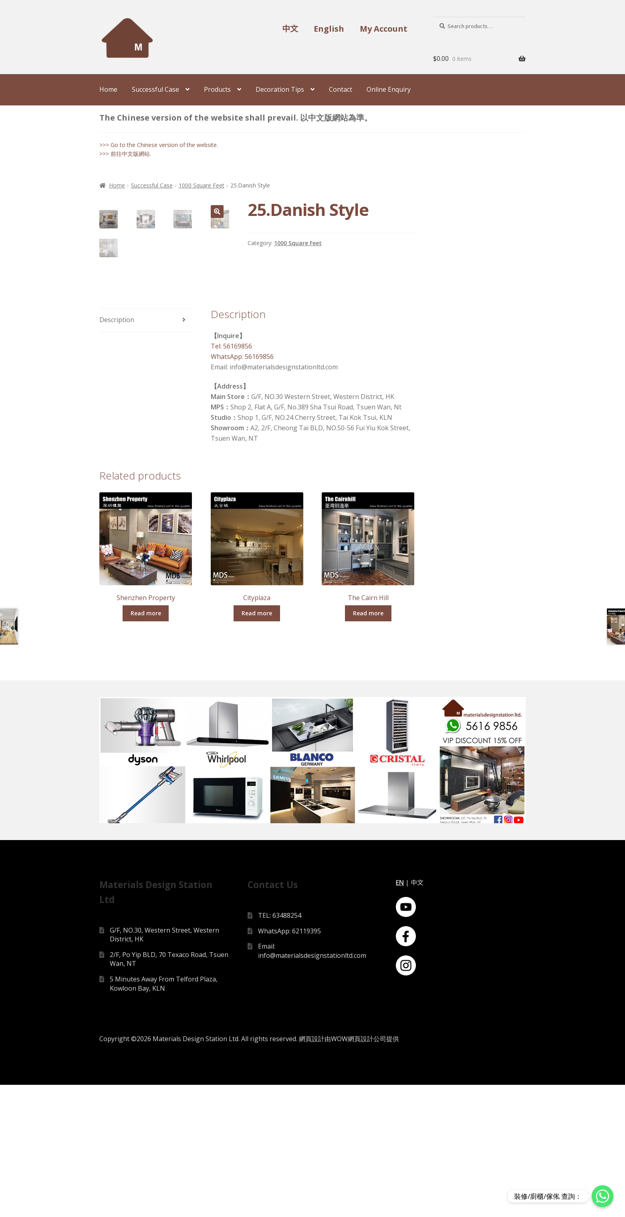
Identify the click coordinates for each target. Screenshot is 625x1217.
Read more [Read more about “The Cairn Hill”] (368, 743)
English (329, 28)
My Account (383, 28)
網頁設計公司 (367, 1171)
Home (108, 89)
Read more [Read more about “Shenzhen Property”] (146, 743)
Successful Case (155, 89)
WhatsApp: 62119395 (289, 1063)
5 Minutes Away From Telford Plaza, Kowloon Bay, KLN (164, 1116)
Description (116, 449)
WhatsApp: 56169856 (242, 486)
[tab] (145, 450)
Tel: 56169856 (231, 475)
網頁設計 (312, 1171)
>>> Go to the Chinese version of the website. (158, 145)
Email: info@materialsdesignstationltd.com (312, 1083)
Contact (340, 89)
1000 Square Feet (201, 185)
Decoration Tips (280, 89)
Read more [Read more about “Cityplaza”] (257, 743)
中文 (290, 28)
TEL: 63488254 (279, 1047)
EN (400, 1014)
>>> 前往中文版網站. (125, 153)
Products (217, 89)
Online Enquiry (389, 89)
